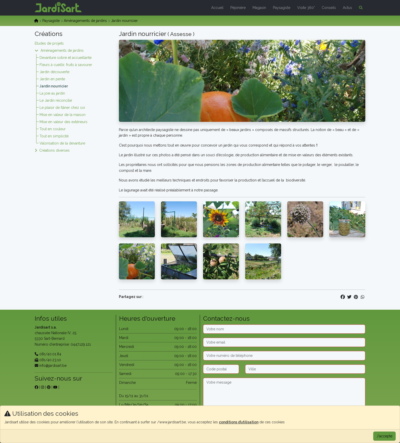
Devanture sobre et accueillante (66, 58)
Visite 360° (306, 8)
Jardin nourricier (54, 86)
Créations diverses (54, 150)
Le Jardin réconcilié (56, 100)
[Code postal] (221, 369)
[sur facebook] (36, 387)
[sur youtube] (55, 387)
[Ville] (305, 369)
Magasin (259, 8)
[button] (360, 7)
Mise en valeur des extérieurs (64, 122)
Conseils (329, 8)
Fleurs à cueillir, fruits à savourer (66, 65)
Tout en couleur (53, 129)
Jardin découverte (54, 72)
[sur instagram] (42, 387)
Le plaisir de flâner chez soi (62, 108)
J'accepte (384, 436)
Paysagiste (281, 8)
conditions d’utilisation (238, 422)
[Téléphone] (284, 355)
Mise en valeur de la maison (62, 115)
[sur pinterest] (49, 387)
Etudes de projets (49, 43)
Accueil (217, 8)
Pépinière (238, 8)
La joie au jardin (52, 93)
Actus (347, 8)
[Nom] (284, 329)
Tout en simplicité (54, 136)
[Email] (284, 342)
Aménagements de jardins (85, 21)
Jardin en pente (52, 79)
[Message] (284, 394)
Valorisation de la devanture (62, 143)
